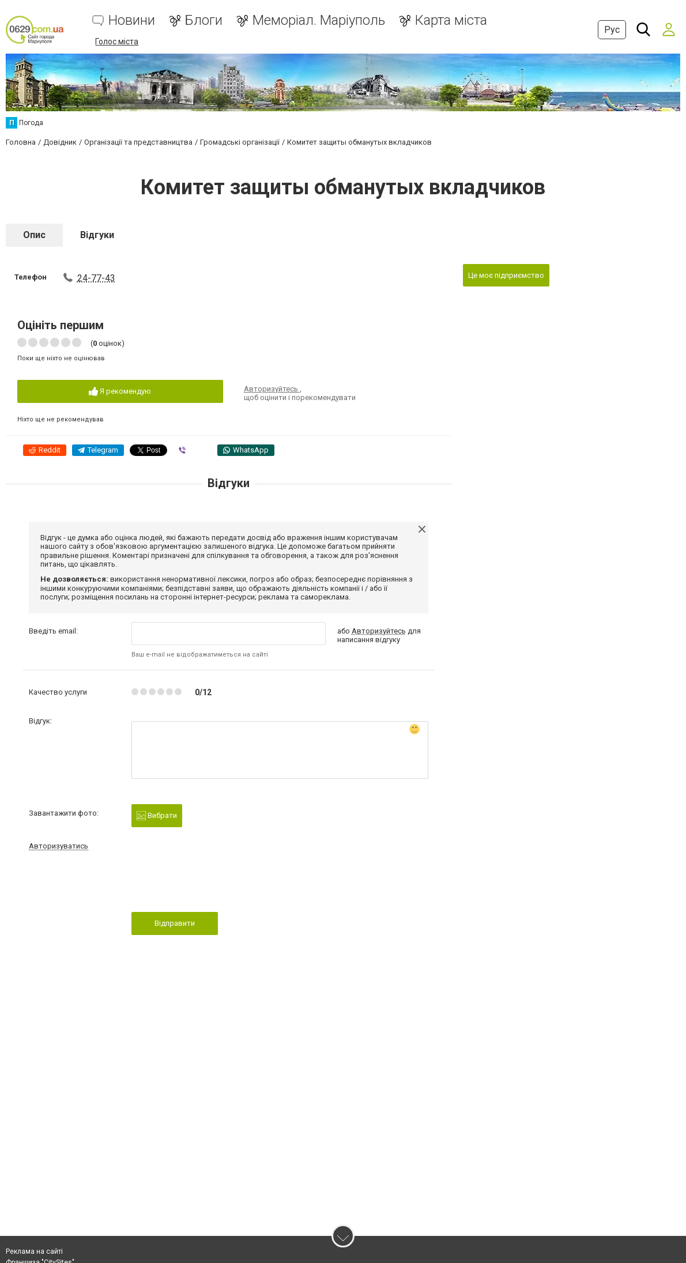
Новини (131, 20)
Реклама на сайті (34, 1251)
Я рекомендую (120, 392)
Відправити (174, 923)
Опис (34, 234)
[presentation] (219, 884)
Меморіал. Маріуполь (318, 20)
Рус (612, 29)
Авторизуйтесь (272, 388)
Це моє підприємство (506, 275)
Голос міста (116, 41)
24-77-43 (96, 278)
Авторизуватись (58, 846)
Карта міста (451, 20)
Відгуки (97, 234)
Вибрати (157, 816)
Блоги (204, 20)
